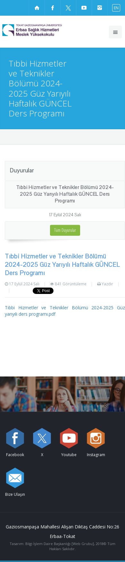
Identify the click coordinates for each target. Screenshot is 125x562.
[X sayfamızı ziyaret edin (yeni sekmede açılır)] (68, 7)
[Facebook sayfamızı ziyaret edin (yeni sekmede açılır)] (52, 7)
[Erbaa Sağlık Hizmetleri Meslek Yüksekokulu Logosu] (43, 30)
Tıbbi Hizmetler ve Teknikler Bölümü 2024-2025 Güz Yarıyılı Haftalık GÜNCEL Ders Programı (65, 194)
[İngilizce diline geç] (114, 7)
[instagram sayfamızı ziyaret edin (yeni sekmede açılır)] (99, 7)
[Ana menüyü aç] (115, 32)
